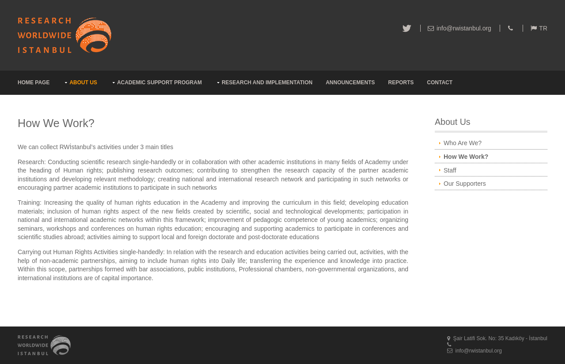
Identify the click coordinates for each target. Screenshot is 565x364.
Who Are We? (463, 142)
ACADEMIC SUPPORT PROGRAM (159, 82)
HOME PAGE (33, 82)
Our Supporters (465, 183)
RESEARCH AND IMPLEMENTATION (267, 82)
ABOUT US (83, 82)
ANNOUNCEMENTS (350, 82)
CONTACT (439, 82)
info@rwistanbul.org (464, 28)
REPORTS (401, 82)
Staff (450, 170)
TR (543, 28)
